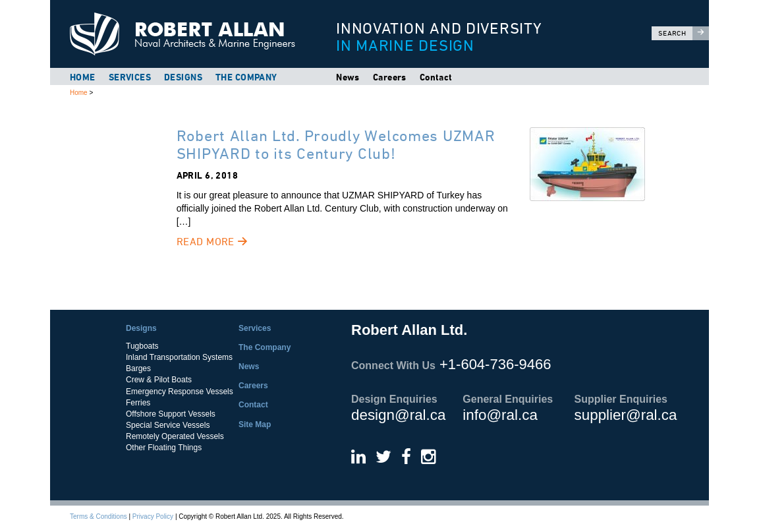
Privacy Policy (152, 516)
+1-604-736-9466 (495, 364)
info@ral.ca (500, 415)
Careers (390, 77)
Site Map (255, 424)
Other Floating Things (164, 447)
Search (683, 33)
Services (130, 77)
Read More (212, 241)
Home (83, 77)
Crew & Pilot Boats (159, 379)
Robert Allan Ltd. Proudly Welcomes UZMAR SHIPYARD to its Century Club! (336, 144)
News (348, 77)
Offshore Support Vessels (170, 414)
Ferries (138, 402)
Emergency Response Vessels (179, 391)
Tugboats (142, 346)
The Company (246, 77)
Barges (138, 368)
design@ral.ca (398, 415)
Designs (183, 77)
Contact (436, 77)
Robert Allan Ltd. (188, 34)
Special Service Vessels (168, 425)
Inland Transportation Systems (179, 357)
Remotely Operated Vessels (175, 436)
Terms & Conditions (98, 516)
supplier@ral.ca (626, 415)
